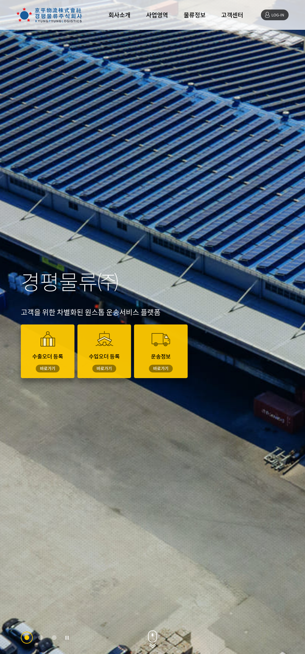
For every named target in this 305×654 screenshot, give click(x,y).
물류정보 (195, 14)
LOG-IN (277, 15)
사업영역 (157, 14)
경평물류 (49, 15)
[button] (27, 638)
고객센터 (232, 14)
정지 (67, 638)
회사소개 (119, 14)
